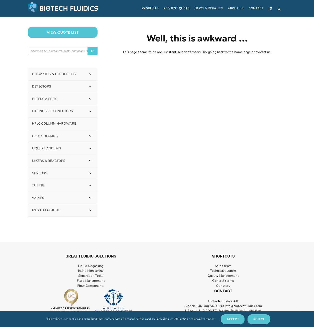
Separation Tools (91, 276)
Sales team (223, 266)
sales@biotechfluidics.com (241, 311)
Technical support (223, 271)
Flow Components (91, 286)
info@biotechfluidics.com (243, 306)
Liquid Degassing (91, 266)
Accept (233, 319)
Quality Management (223, 276)
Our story (223, 286)
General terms (223, 281)
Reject (258, 319)
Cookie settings (204, 319)
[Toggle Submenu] (90, 74)
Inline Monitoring (91, 271)
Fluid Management (91, 281)
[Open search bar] (279, 8)
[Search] (93, 51)
